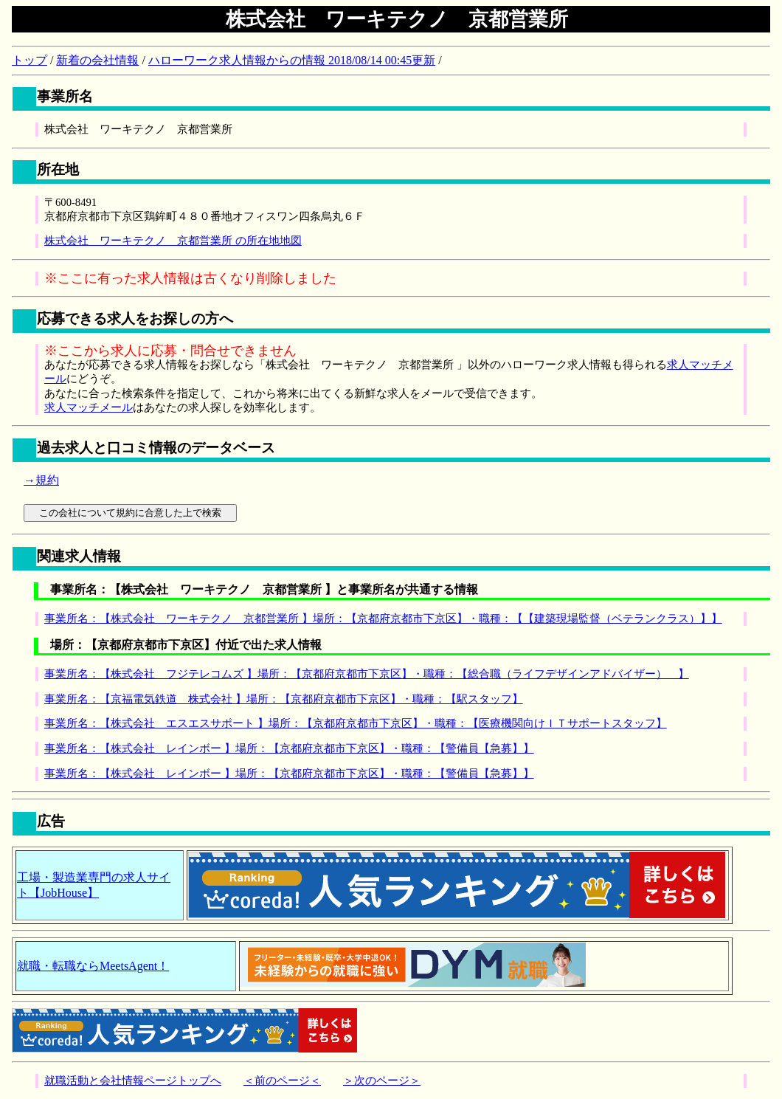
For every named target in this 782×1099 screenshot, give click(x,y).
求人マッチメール (88, 407)
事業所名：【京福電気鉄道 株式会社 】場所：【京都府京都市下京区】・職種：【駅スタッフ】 (283, 699)
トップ (29, 60)
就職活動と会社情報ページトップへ (132, 1080)
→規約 (41, 480)
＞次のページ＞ (382, 1080)
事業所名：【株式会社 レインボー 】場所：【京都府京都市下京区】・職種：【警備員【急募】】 (289, 748)
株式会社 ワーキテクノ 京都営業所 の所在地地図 (173, 241)
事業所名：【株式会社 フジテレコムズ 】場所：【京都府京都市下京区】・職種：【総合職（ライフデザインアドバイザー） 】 (366, 674)
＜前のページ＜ (282, 1080)
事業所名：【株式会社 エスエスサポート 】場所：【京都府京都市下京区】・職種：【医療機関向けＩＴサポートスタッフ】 (355, 723)
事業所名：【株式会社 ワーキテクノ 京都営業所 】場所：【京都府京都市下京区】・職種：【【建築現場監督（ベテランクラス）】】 (383, 618)
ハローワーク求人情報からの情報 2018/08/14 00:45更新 (291, 60)
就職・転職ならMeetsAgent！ (93, 966)
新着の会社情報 (97, 60)
